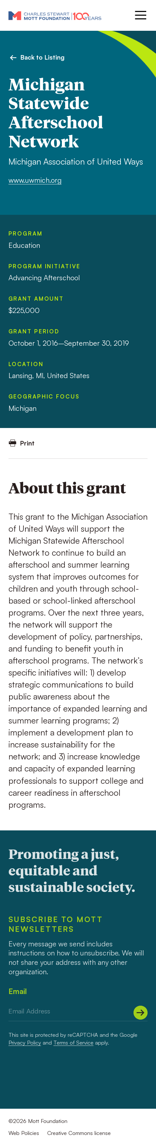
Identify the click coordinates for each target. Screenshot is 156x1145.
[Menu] (140, 15)
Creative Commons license (79, 1132)
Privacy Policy (24, 1042)
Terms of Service (73, 1042)
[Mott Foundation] (54, 15)
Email (17, 991)
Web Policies (23, 1132)
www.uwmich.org (35, 180)
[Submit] (141, 1013)
